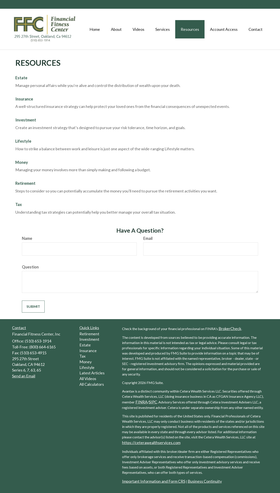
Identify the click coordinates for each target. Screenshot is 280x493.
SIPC (153, 402)
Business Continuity (205, 481)
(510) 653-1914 (248, 5)
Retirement (25, 183)
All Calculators (91, 384)
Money (21, 162)
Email (148, 238)
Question (30, 267)
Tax (18, 204)
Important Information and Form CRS (153, 481)
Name (27, 238)
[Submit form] (33, 307)
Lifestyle (23, 141)
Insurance (24, 99)
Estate (21, 77)
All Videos (87, 378)
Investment (25, 120)
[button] (116, 29)
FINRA (141, 402)
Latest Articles (92, 372)
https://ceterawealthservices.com (151, 442)
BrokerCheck (230, 328)
